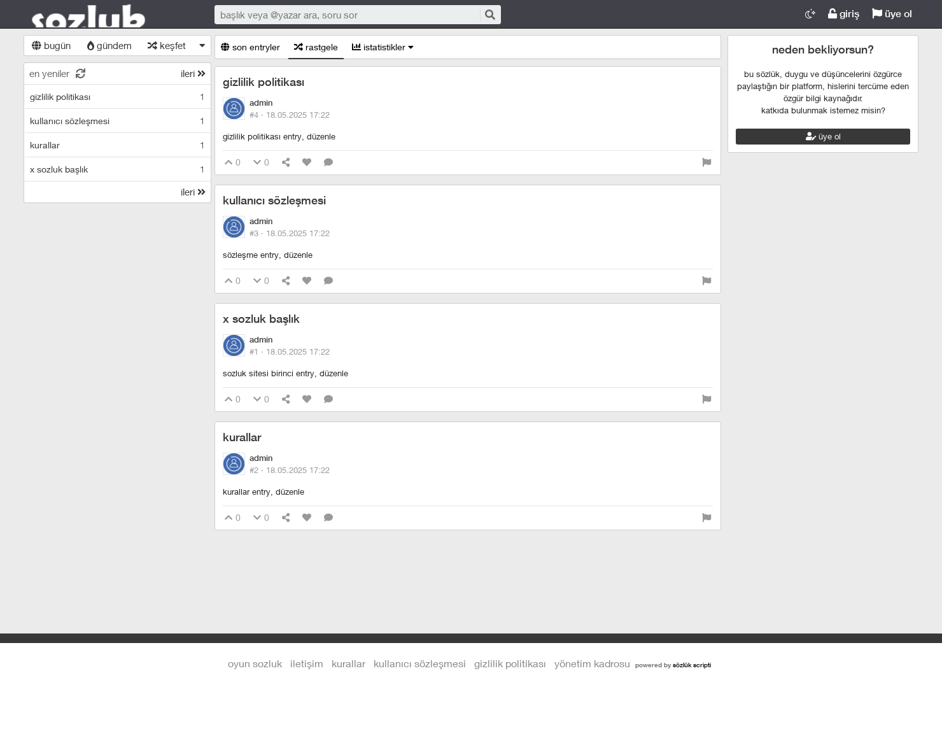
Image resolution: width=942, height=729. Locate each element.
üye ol (892, 14)
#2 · (290, 470)
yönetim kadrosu (592, 663)
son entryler (250, 46)
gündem (109, 45)
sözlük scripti (692, 665)
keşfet (167, 45)
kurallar (242, 437)
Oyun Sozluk (106, 14)
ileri (193, 73)
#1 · (290, 351)
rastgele (316, 46)
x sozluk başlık (261, 318)
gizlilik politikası (263, 81)
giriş (843, 14)
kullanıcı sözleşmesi (274, 200)
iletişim (306, 663)
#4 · (290, 115)
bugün (51, 45)
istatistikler (383, 46)
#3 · (290, 233)
